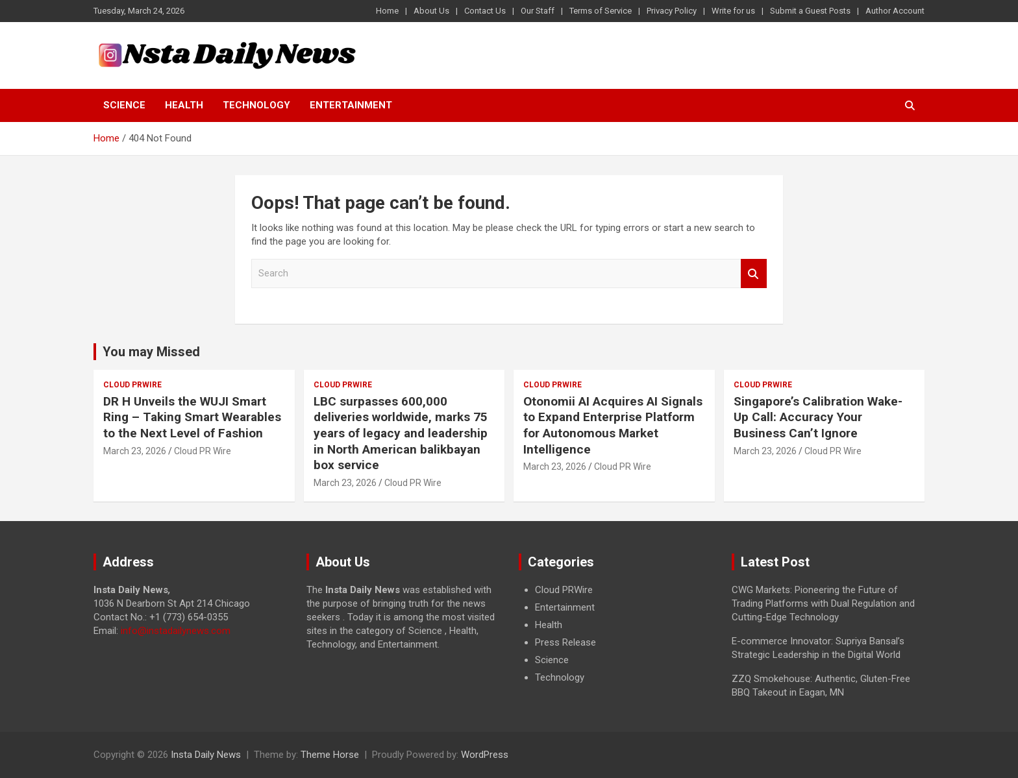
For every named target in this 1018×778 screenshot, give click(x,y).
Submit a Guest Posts (810, 11)
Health (184, 105)
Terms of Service (600, 11)
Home (387, 11)
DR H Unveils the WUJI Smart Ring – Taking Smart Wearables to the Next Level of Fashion (192, 417)
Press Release (565, 642)
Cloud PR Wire (202, 451)
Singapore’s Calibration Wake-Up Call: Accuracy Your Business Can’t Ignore (818, 417)
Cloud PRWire (132, 384)
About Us (431, 11)
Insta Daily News (206, 754)
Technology (256, 105)
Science (124, 105)
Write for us (733, 11)
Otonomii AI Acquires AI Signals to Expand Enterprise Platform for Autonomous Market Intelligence (612, 425)
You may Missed (151, 351)
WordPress (484, 754)
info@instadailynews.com (175, 631)
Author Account (895, 11)
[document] (615, 634)
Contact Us (485, 11)
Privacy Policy (672, 11)
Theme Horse (330, 754)
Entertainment (351, 105)
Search (754, 273)
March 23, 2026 (134, 451)
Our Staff (537, 11)
